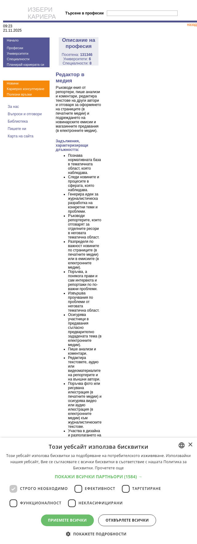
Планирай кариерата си (25, 64)
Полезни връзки (19, 94)
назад (192, 24)
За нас (13, 106)
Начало (12, 40)
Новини (12, 83)
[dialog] (98, 491)
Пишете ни (17, 129)
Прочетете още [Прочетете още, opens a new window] (109, 468)
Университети (17, 53)
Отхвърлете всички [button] (127, 520)
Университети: (77, 59)
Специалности (18, 59)
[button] (99, 476)
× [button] (190, 445)
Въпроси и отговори (25, 114)
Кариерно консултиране (25, 89)
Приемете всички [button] (67, 520)
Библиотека (18, 121)
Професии (15, 48)
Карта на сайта (21, 136)
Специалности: (76, 63)
